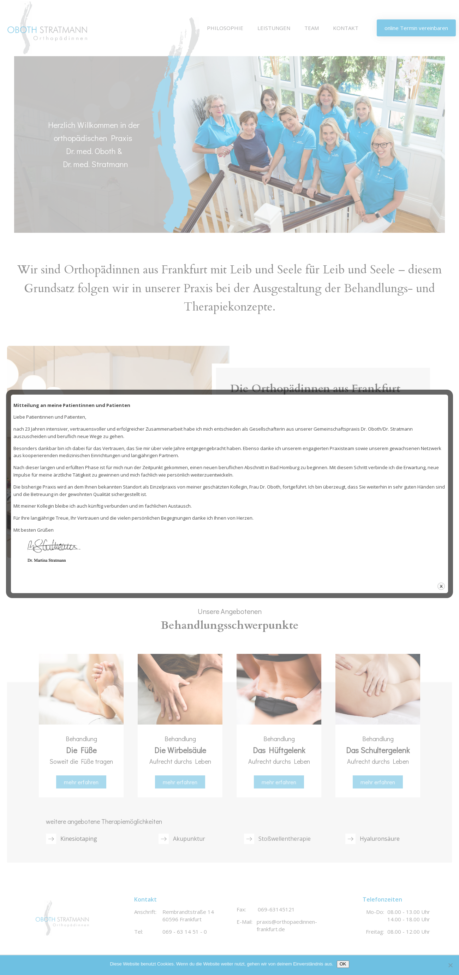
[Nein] (450, 965)
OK (343, 964)
